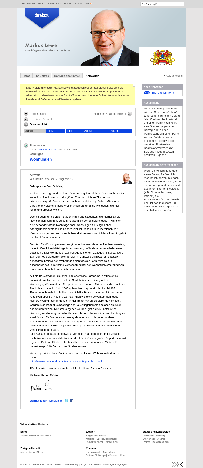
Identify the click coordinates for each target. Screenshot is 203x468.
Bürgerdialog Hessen (96, 435)
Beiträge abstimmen (67, 75)
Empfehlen (56, 400)
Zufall (29, 130)
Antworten (92, 75)
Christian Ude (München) (154, 439)
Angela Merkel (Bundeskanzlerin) (35, 435)
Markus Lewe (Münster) (154, 435)
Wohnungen (41, 159)
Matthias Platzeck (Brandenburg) (101, 439)
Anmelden (54, 3)
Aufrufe (88, 130)
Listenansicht (35, 114)
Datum (114, 130)
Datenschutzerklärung (66, 464)
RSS (87, 3)
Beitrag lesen (38, 400)
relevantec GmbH (43, 464)
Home (26, 75)
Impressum (95, 464)
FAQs (83, 464)
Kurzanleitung (172, 75)
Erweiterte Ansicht (38, 119)
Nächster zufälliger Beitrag (113, 114)
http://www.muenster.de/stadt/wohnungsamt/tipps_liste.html (66, 361)
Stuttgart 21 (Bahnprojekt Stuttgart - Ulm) (105, 455)
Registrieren (73, 3)
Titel (69, 130)
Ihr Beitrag (42, 75)
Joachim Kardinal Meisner (32, 452)
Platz (50, 130)
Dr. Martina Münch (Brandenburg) (102, 442)
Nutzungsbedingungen (115, 464)
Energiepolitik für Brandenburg (100, 452)
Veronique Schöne (47, 149)
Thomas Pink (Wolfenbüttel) (156, 442)
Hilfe (41, 3)
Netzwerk (28, 3)
